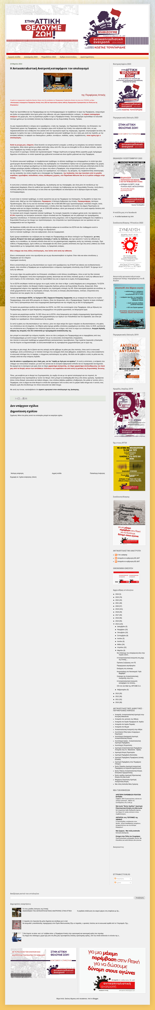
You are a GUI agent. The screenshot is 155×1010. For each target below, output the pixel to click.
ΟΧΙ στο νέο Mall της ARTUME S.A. (129, 686)
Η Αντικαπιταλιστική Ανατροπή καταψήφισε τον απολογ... (127, 682)
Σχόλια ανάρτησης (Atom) (27, 477)
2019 (117, 609)
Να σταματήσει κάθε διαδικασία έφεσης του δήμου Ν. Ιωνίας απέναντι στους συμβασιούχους (128, 812)
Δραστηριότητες (87, 57)
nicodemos (83, 999)
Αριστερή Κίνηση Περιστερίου (125, 752)
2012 (117, 696)
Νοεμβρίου (121, 629)
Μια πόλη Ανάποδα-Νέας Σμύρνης (126, 784)
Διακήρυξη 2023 (31, 57)
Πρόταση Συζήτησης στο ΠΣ (126, 663)
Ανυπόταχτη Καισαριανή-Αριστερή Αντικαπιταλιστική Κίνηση (126, 737)
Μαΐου (119, 644)
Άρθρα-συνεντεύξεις (68, 57)
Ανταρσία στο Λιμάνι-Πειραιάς (125, 724)
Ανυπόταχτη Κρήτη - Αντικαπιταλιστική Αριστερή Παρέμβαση (128, 742)
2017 (117, 615)
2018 (117, 612)
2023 (117, 597)
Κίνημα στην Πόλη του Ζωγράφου (128, 836)
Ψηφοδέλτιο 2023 (48, 57)
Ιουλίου (120, 638)
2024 (117, 594)
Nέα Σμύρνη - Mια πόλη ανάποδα (128, 831)
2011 (117, 699)
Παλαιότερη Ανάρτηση (97, 473)
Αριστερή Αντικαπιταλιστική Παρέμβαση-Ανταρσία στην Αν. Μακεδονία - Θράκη (128, 749)
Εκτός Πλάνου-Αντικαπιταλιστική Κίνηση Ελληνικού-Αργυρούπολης (128, 772)
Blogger (95, 999)
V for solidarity (122, 555)
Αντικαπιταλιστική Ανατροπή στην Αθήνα (128, 729)
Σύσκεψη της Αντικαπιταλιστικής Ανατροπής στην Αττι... (127, 677)
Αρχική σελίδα (14, 57)
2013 (117, 693)
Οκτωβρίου (121, 632)
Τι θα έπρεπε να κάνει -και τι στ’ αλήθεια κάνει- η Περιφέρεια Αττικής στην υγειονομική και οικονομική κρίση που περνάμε (63, 933)
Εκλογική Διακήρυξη (122, 833)
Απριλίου (120, 647)
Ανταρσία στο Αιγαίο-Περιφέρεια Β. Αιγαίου (129, 722)
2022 (117, 600)
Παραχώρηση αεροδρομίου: (126, 666)
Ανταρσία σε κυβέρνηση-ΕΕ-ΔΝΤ (129, 558)
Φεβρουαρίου (122, 690)
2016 (117, 618)
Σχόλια (117, 883)
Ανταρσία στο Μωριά (122, 727)
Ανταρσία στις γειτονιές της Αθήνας (126, 719)
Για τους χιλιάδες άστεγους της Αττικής (35, 909)
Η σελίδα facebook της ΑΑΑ (124, 216)
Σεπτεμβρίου (121, 635)
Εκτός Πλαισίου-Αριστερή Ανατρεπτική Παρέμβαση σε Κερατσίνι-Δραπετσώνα (128, 767)
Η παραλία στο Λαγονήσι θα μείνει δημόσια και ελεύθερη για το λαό (45, 921)
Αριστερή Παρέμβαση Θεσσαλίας (126, 755)
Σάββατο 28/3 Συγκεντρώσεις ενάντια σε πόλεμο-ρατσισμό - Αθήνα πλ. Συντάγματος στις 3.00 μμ (129, 800)
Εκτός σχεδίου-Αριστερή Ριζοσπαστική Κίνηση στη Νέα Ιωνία (128, 776)
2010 (117, 702)
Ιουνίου (120, 641)
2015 (117, 621)
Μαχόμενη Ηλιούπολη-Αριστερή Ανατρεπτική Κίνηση (125, 780)
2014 (117, 624)
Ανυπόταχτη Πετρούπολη (123, 745)
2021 (117, 603)
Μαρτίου (120, 650)
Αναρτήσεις (119, 879)
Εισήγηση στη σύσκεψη (125, 668)
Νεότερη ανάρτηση (17, 473)
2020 (117, 606)
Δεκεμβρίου (121, 626)
